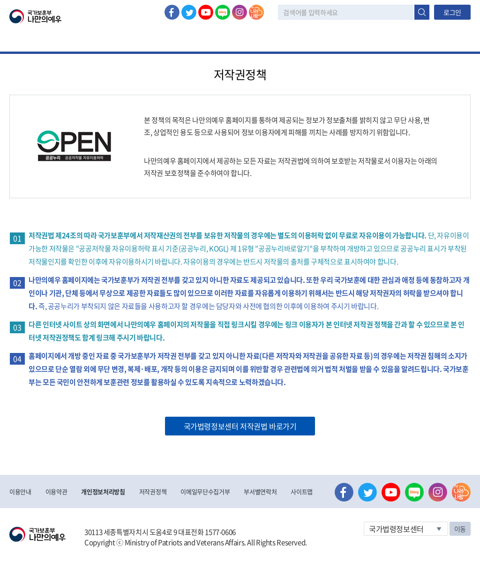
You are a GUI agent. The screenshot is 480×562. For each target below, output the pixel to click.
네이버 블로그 (222, 12)
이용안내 (20, 491)
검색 (421, 12)
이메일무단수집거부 (205, 491)
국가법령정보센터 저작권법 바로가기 (240, 426)
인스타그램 (239, 12)
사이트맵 (302, 491)
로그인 (452, 12)
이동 (460, 528)
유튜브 (205, 12)
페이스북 (172, 12)
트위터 (188, 12)
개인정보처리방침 (103, 491)
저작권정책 (152, 491)
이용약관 (56, 491)
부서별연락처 (260, 491)
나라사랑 (256, 12)
